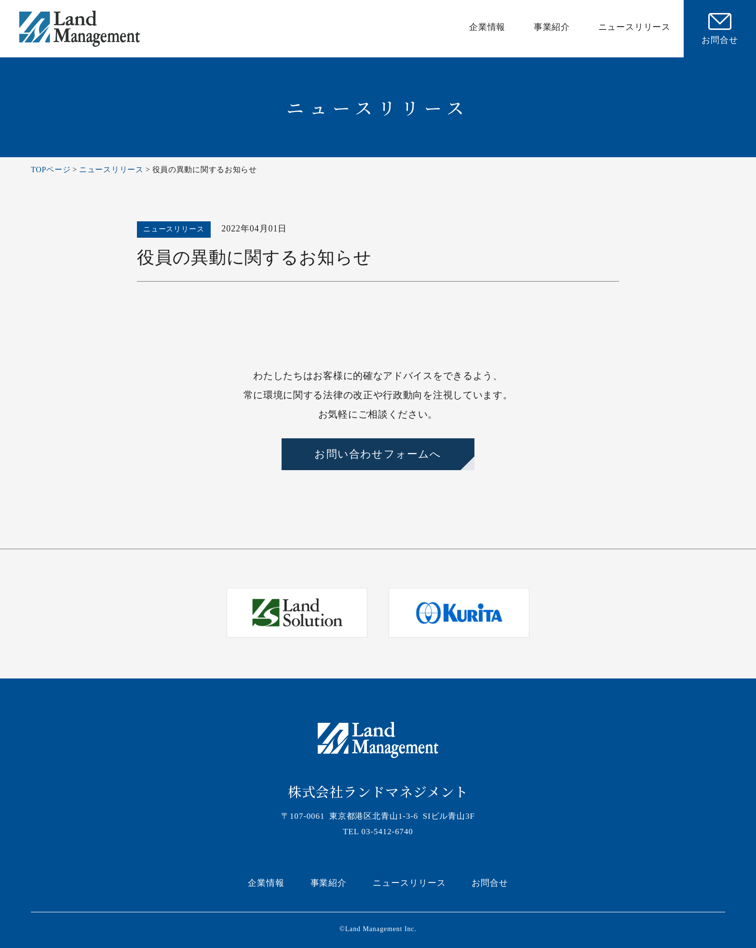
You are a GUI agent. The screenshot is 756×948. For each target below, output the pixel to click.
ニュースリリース (634, 27)
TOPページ (50, 169)
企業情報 (487, 27)
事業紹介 (552, 27)
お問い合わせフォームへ (377, 454)
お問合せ (490, 883)
